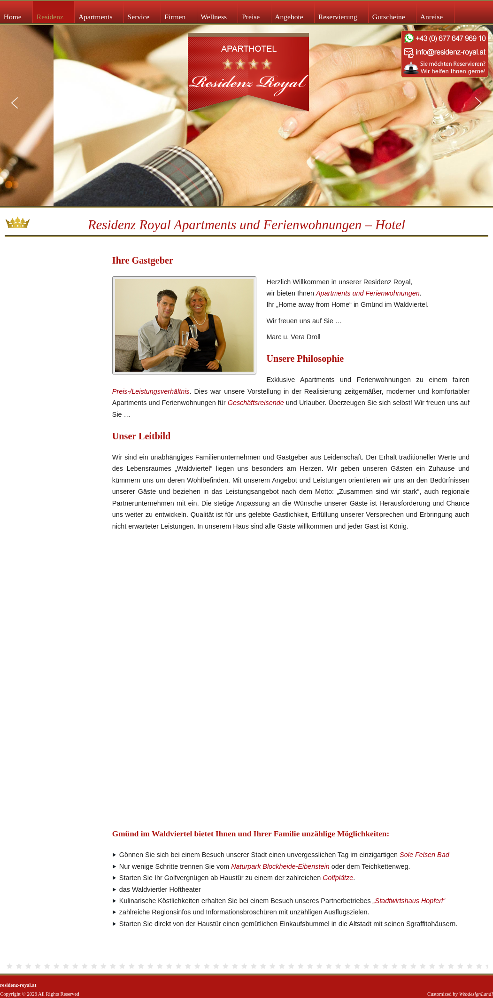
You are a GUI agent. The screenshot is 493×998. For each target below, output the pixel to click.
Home (13, 17)
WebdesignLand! (476, 994)
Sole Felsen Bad (424, 854)
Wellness (213, 17)
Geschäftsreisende (256, 402)
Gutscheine (388, 17)
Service (139, 17)
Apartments (95, 17)
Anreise (431, 17)
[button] (14, 102)
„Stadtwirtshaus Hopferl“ (409, 900)
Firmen (174, 17)
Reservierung (337, 17)
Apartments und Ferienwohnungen (368, 293)
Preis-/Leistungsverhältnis (151, 391)
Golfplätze (338, 877)
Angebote (289, 17)
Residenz (50, 17)
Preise (251, 17)
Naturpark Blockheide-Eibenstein (280, 866)
